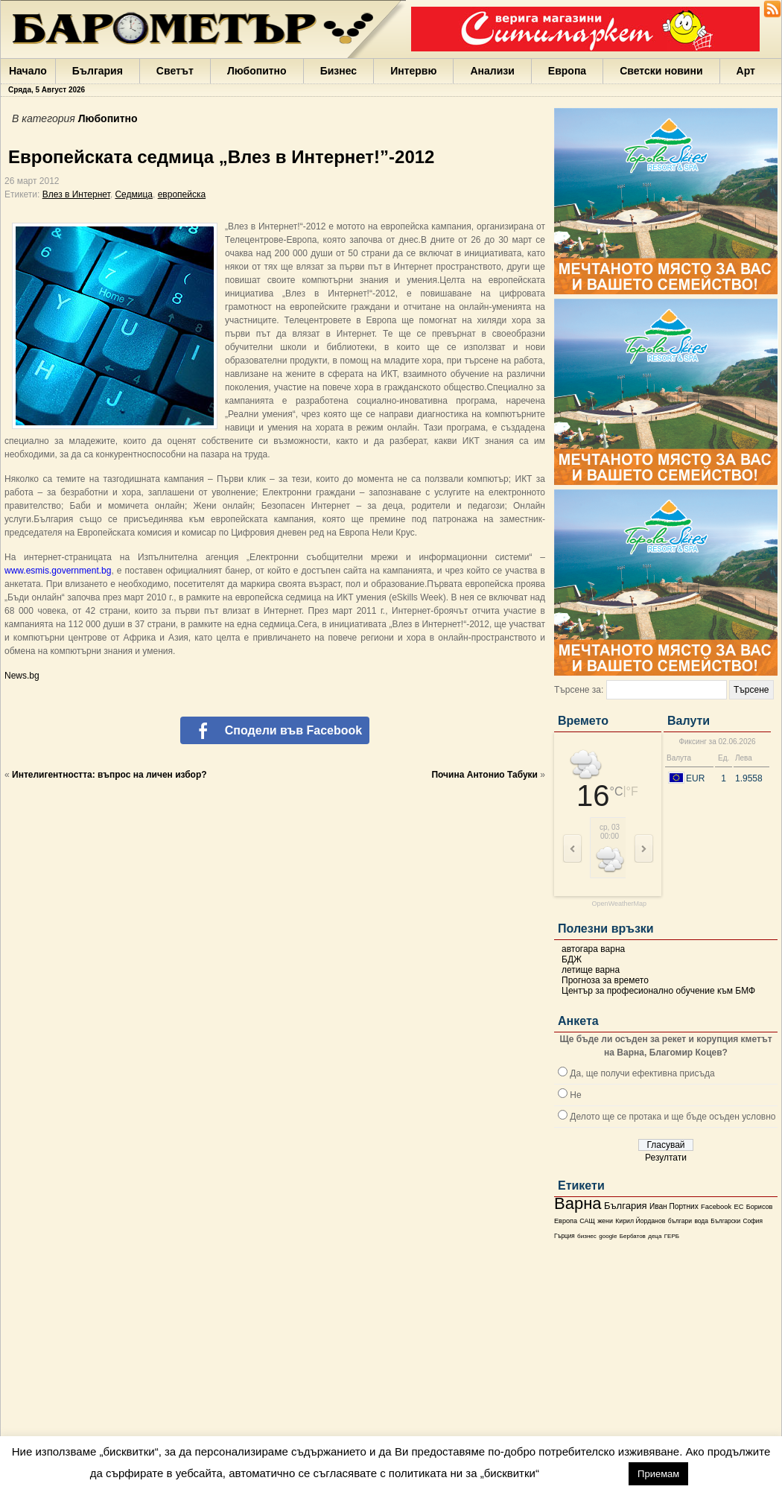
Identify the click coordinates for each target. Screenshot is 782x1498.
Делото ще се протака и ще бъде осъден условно (672, 1116)
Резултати (666, 1157)
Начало (28, 71)
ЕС (738, 1206)
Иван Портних (674, 1206)
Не (575, 1095)
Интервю (413, 71)
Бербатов (633, 1236)
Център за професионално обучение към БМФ (658, 991)
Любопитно (257, 71)
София (752, 1221)
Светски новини (661, 71)
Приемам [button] (658, 1473)
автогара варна (593, 949)
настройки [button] (583, 1473)
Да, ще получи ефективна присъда (642, 1073)
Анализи (492, 71)
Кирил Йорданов (640, 1221)
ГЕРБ (671, 1236)
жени (605, 1221)
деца (654, 1236)
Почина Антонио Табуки (484, 774)
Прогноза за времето (605, 980)
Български (725, 1221)
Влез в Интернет (76, 194)
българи (680, 1221)
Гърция (564, 1236)
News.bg (21, 675)
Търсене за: (578, 690)
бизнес (587, 1236)
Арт (746, 71)
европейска (182, 194)
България (97, 71)
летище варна (591, 970)
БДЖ (572, 959)
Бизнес (338, 71)
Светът (175, 71)
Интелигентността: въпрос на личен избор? (109, 774)
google (608, 1236)
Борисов (759, 1206)
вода (701, 1221)
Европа (567, 71)
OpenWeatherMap (619, 904)
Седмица (134, 194)
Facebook (716, 1206)
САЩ (586, 1221)
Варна (578, 1203)
